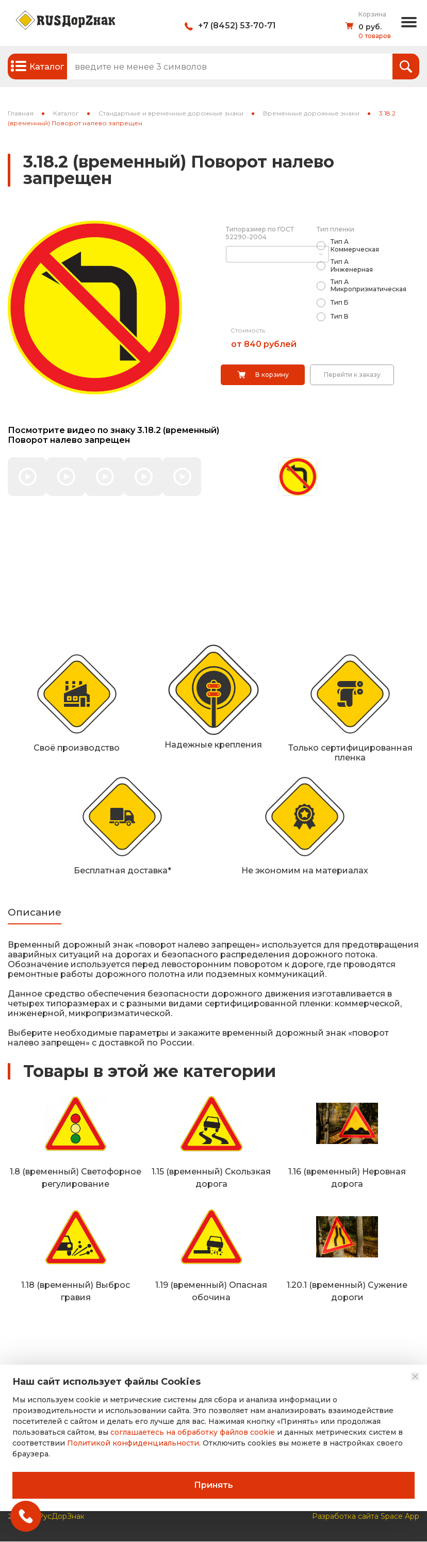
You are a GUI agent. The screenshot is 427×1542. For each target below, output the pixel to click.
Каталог (66, 113)
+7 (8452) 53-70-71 (237, 25)
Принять (213, 1485)
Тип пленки (335, 229)
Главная (21, 113)
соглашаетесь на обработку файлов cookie (192, 1432)
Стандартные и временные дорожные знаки (170, 113)
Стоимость (248, 330)
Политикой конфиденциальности (133, 1443)
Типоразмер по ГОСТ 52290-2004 (260, 233)
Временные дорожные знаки (311, 113)
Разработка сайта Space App (365, 1516)
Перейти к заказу (352, 374)
